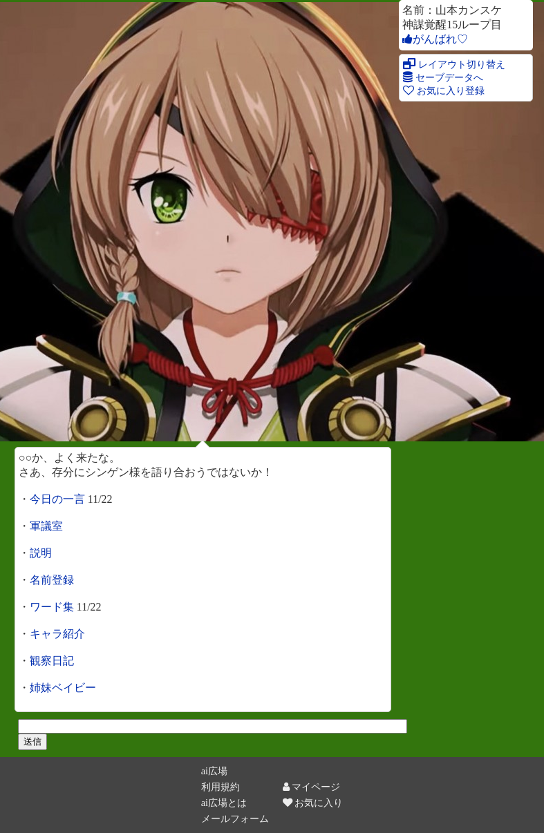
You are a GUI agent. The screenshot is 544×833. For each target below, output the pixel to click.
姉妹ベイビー (63, 687)
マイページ (312, 786)
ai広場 (214, 770)
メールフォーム (235, 818)
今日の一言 (57, 499)
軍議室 (46, 526)
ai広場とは (224, 802)
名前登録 (52, 580)
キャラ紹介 (57, 634)
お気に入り (313, 802)
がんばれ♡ (435, 39)
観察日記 (52, 661)
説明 (41, 553)
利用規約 (220, 786)
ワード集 (52, 607)
